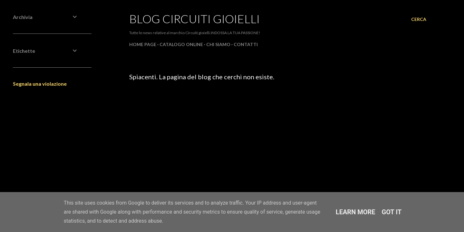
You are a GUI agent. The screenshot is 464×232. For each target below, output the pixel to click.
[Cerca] (418, 19)
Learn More (355, 212)
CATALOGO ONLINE (181, 44)
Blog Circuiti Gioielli (194, 19)
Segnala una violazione (40, 84)
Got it (392, 212)
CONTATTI (246, 44)
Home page (142, 44)
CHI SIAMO (218, 44)
